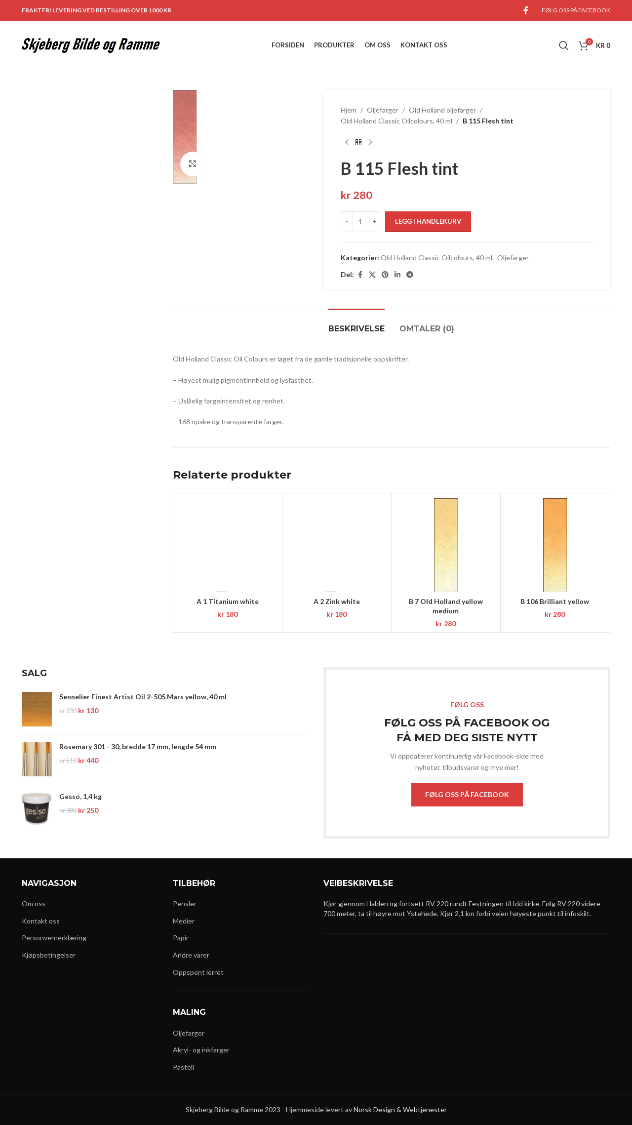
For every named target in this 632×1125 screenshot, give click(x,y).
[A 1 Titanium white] (227, 545)
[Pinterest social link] (385, 274)
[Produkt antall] (360, 221)
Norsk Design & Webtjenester (400, 1109)
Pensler (185, 903)
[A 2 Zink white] (336, 545)
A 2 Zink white (337, 601)
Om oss (33, 903)
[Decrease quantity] (347, 221)
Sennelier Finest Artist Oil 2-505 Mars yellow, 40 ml (143, 696)
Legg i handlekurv (428, 221)
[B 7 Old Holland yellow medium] (445, 545)
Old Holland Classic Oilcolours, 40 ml (396, 121)
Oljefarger (382, 110)
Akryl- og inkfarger (201, 1049)
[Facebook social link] (526, 10)
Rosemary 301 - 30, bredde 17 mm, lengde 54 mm (137, 746)
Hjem (348, 110)
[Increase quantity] (374, 221)
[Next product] (370, 143)
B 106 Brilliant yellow (554, 601)
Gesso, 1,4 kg (80, 796)
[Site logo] (91, 44)
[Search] (564, 45)
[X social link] (372, 274)
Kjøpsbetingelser (49, 955)
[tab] (356, 324)
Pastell (183, 1067)
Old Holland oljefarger (442, 110)
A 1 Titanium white (228, 601)
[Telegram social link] (409, 274)
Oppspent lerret (198, 972)
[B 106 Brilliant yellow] (555, 545)
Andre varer (191, 955)
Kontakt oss (41, 921)
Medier (184, 921)
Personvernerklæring (54, 937)
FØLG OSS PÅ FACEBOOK (467, 794)
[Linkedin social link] (397, 274)
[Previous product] (347, 143)
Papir (181, 937)
